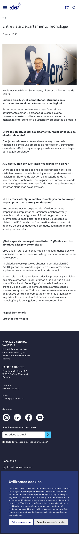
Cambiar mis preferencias (51, 522)
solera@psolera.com (13, 398)
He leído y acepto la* (27, 442)
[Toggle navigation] (4, 7)
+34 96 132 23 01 (11, 388)
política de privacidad (36, 442)
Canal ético (9, 461)
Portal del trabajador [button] (17, 467)
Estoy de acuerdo (21, 522)
